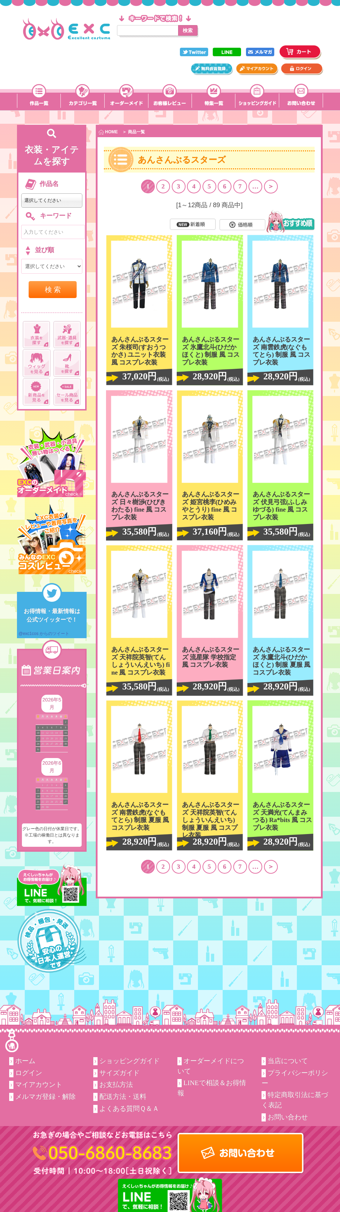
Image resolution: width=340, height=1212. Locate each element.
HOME (108, 132)
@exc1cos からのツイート (43, 633)
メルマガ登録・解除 (45, 1096)
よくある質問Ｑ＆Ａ (129, 1108)
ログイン (28, 1072)
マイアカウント (38, 1084)
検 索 (53, 289)
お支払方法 (116, 1084)
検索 (188, 30)
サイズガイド (119, 1072)
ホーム (25, 1061)
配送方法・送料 (122, 1096)
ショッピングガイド (129, 1061)
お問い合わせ (288, 1117)
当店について (288, 1061)
